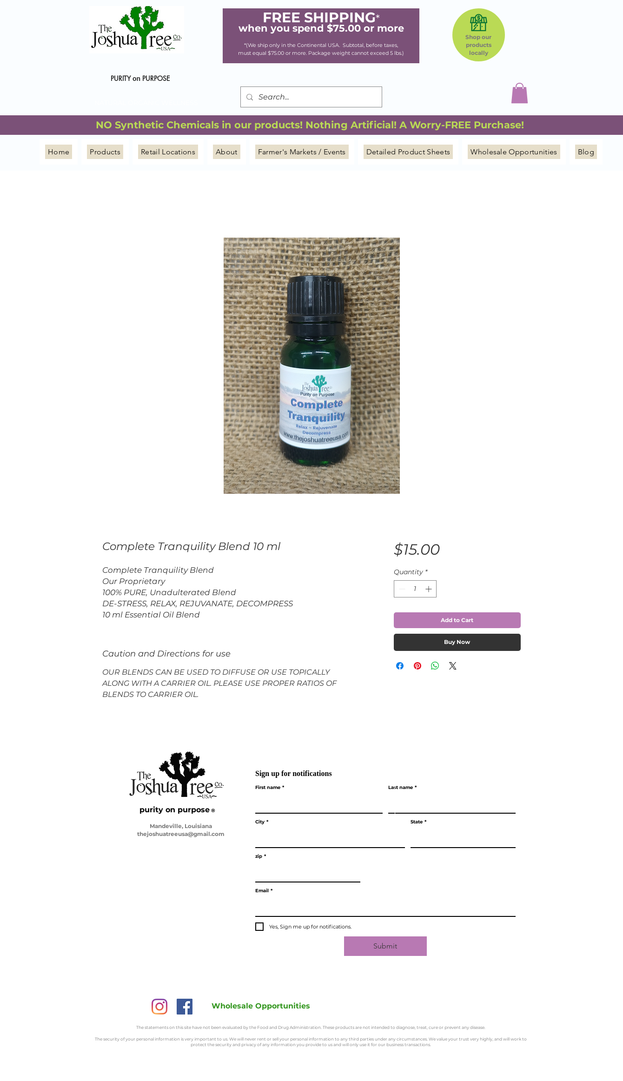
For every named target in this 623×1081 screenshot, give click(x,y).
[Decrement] (401, 589)
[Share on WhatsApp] (435, 665)
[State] (460, 838)
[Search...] (310, 97)
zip (260, 856)
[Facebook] (184, 1007)
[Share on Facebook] (399, 665)
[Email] (382, 906)
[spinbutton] (415, 589)
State (418, 822)
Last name (402, 787)
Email (263, 891)
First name (269, 787)
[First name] (316, 803)
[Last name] (449, 803)
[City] (327, 838)
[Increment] (429, 589)
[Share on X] (452, 665)
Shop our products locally (478, 44)
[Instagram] (159, 1007)
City (261, 822)
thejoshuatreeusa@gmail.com (181, 833)
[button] (519, 93)
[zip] (305, 872)
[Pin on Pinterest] (417, 665)
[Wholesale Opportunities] (260, 1005)
